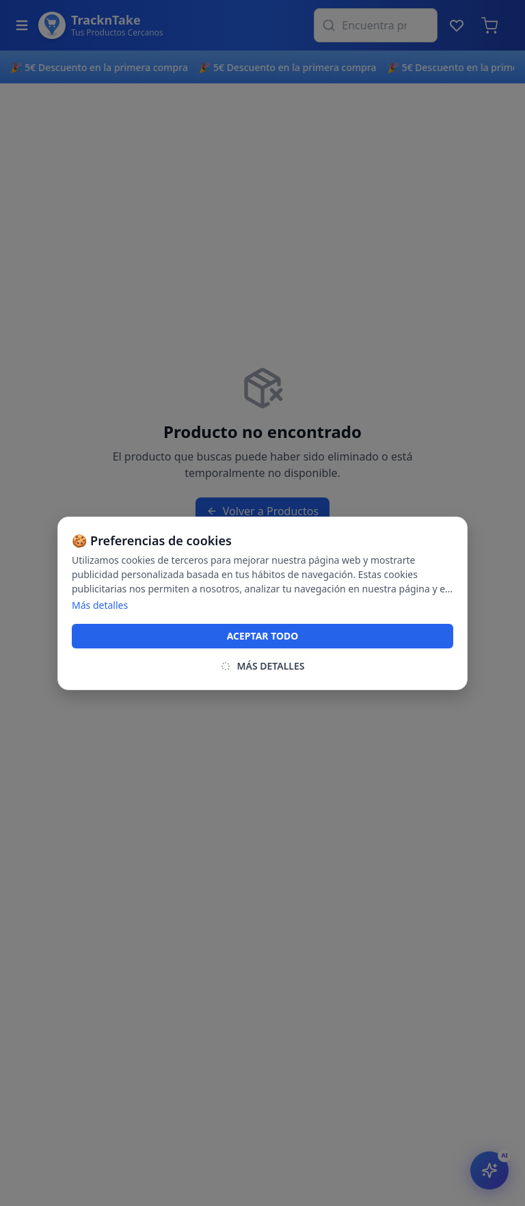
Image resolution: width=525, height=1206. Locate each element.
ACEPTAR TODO (263, 635)
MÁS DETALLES (262, 665)
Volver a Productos (262, 511)
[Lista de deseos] (456, 25)
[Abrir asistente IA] (489, 1170)
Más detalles (100, 605)
